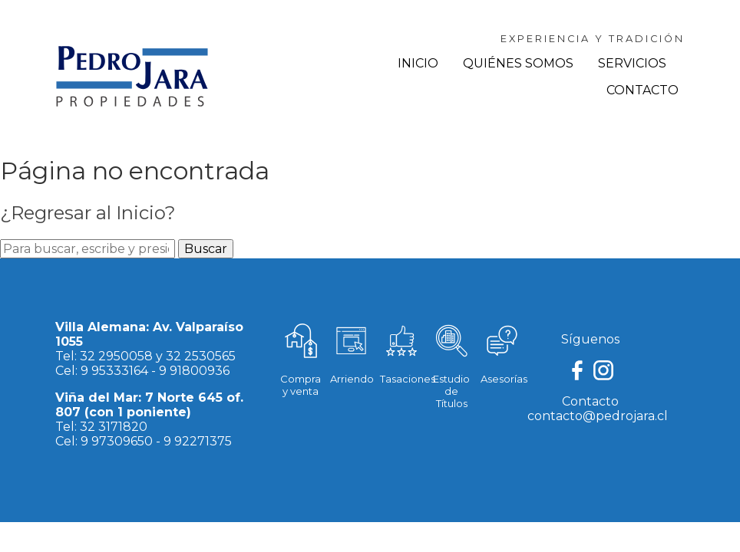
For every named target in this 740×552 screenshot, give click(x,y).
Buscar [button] (205, 249)
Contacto (642, 90)
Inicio (418, 63)
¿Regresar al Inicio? (88, 213)
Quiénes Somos (518, 63)
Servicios (632, 63)
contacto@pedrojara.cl (597, 416)
